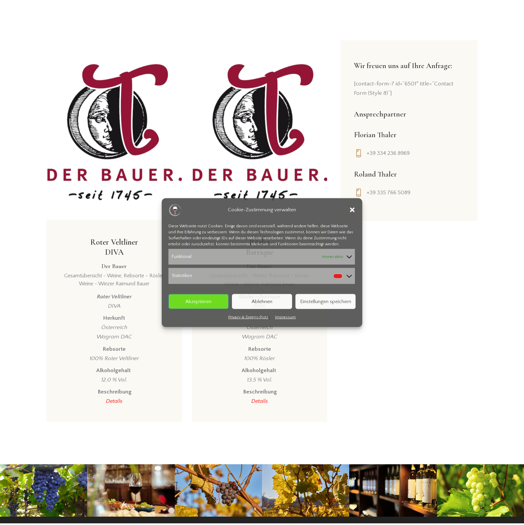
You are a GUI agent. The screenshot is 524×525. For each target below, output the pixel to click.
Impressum (285, 317)
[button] (352, 209)
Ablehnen (262, 301)
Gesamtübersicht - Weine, (94, 277)
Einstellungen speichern (325, 301)
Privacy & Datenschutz (248, 317)
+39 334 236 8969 (388, 153)
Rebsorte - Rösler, (144, 277)
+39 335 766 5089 (389, 193)
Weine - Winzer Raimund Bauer (114, 285)
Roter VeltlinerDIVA (114, 254)
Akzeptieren (198, 301)
